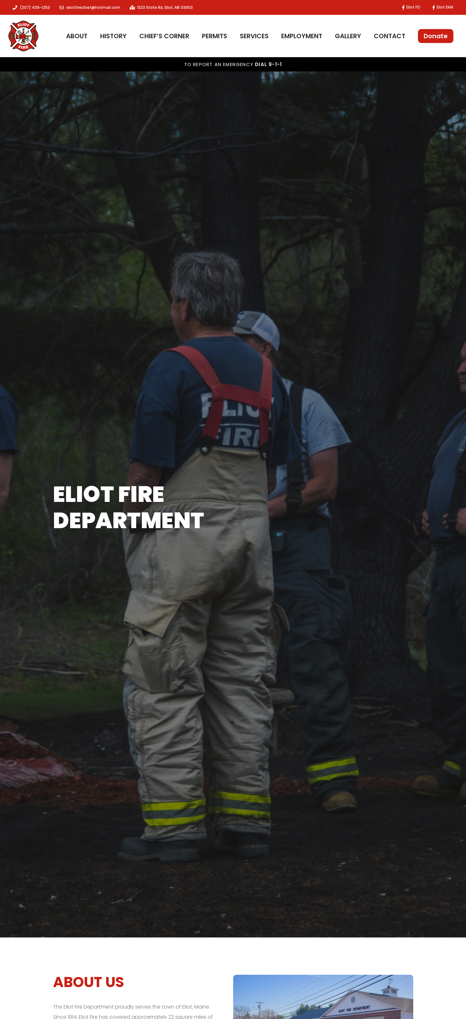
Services (254, 36)
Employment (301, 36)
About (77, 36)
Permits (214, 36)
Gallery (348, 36)
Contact (389, 36)
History (113, 36)
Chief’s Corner (164, 36)
